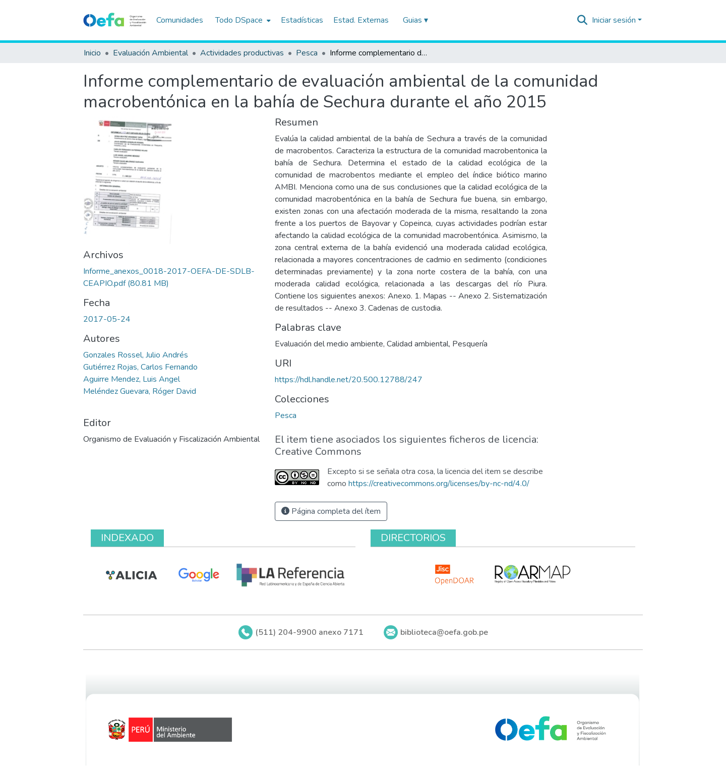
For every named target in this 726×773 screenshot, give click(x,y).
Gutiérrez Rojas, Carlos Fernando (140, 367)
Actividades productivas (242, 52)
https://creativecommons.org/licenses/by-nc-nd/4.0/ (438, 483)
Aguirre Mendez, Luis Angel (131, 379)
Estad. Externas (361, 20)
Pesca (307, 52)
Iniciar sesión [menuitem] (614, 20)
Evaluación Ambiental (150, 52)
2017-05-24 (107, 319)
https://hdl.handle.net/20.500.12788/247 (348, 379)
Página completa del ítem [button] (331, 511)
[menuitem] (242, 20)
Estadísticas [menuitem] (302, 20)
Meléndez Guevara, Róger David (139, 391)
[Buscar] (582, 20)
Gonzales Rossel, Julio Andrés (135, 355)
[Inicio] (114, 20)
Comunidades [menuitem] (179, 20)
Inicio (92, 52)
